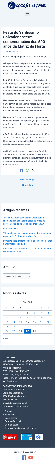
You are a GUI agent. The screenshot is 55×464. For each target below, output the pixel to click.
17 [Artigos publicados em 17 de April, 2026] (41, 322)
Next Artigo (27, 185)
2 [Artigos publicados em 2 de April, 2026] (34, 313)
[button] (27, 14)
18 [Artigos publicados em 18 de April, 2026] (48, 322)
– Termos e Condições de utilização (19, 428)
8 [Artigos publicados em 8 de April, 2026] (27, 317)
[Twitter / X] (33, 170)
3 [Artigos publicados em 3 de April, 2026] (41, 313)
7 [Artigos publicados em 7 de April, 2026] (20, 317)
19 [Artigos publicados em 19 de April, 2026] (6, 326)
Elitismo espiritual (11, 228)
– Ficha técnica (10, 414)
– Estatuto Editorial (12, 421)
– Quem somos (10, 418)
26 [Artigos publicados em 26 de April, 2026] (6, 331)
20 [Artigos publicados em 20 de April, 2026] (13, 326)
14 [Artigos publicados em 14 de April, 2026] (20, 322)
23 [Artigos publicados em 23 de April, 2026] (34, 326)
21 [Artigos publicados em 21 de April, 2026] (20, 326)
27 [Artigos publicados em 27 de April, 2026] (13, 331)
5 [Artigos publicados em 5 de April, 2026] (6, 317)
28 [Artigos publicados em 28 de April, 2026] (20, 331)
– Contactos (8, 411)
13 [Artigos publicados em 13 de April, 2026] (13, 322)
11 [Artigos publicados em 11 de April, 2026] (48, 317)
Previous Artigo (27, 180)
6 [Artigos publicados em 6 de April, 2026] (13, 317)
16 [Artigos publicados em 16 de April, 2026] (34, 322)
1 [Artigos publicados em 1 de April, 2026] (27, 313)
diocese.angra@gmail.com (15, 374)
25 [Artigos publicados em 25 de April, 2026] (48, 326)
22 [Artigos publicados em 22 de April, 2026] (27, 326)
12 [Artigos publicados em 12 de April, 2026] (6, 322)
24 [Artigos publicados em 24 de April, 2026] (41, 326)
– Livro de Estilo (10, 425)
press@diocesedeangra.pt (15, 403)
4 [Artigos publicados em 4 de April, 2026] (48, 313)
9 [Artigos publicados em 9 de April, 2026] (34, 317)
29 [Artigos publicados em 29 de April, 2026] (27, 331)
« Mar (6, 338)
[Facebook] (21, 170)
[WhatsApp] (27, 170)
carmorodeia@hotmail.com (15, 406)
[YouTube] (30, 457)
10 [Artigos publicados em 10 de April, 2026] (41, 317)
